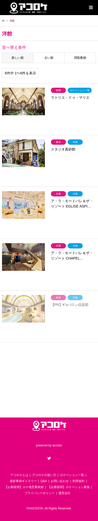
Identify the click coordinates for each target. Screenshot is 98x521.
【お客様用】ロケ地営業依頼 (24, 487)
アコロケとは (19, 475)
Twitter (49, 458)
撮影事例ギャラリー (23, 481)
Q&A (44, 481)
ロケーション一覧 (72, 475)
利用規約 (78, 481)
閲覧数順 (80, 58)
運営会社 (64, 493)
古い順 (48, 58)
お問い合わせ (60, 481)
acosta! (57, 445)
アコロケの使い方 (44, 475)
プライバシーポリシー (40, 493)
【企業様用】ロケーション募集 (69, 487)
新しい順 (18, 58)
